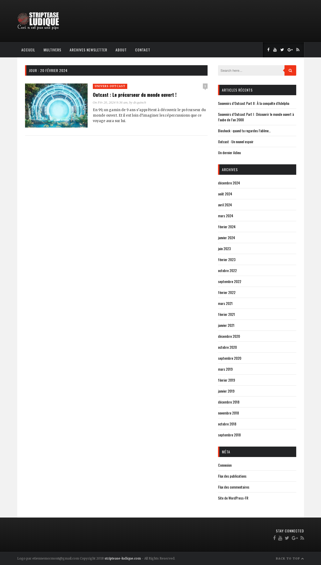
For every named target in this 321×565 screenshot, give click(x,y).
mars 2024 (225, 215)
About (121, 49)
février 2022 (226, 292)
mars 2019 (225, 369)
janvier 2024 (226, 237)
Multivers (52, 49)
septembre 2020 (229, 358)
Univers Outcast (110, 86)
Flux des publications (232, 476)
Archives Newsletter (88, 49)
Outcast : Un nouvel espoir (235, 141)
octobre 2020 (227, 347)
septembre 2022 (229, 281)
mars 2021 (225, 303)
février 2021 (226, 314)
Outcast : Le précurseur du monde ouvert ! (135, 94)
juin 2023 (224, 248)
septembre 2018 (229, 434)
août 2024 (225, 193)
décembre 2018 (228, 402)
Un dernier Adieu (229, 152)
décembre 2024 (229, 182)
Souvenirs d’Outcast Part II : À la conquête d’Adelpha (253, 103)
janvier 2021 (226, 325)
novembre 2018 (228, 413)
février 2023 (226, 259)
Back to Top (290, 558)
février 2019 (226, 380)
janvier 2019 (226, 391)
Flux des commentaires (233, 487)
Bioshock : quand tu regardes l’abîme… (244, 130)
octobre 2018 (227, 423)
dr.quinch (139, 102)
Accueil (28, 49)
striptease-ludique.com (123, 558)
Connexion (225, 465)
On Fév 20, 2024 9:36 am (110, 102)
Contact (142, 49)
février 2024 (226, 226)
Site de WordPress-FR (233, 498)
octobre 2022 (227, 270)
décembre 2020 (229, 336)
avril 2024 (225, 204)
